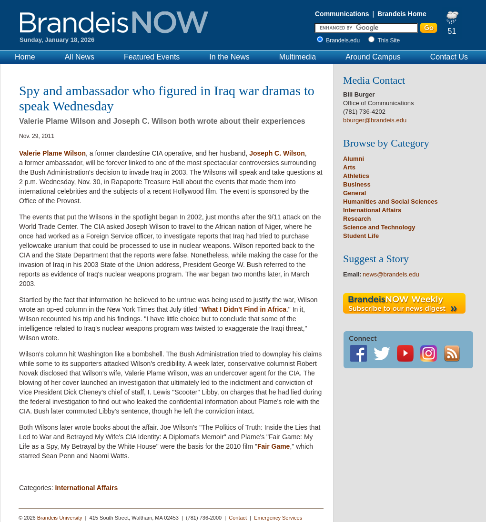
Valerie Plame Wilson (52, 153)
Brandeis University (59, 518)
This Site (389, 40)
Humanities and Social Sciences (390, 201)
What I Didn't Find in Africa (244, 309)
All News (79, 57)
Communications (342, 14)
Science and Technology (379, 227)
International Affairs (86, 488)
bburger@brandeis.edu (374, 120)
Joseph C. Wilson (277, 153)
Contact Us (449, 57)
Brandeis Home (401, 14)
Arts (349, 167)
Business (357, 184)
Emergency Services (278, 518)
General (354, 193)
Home (25, 57)
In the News (229, 57)
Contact (238, 518)
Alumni (353, 158)
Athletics (356, 175)
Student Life (361, 235)
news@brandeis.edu (391, 274)
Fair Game (273, 446)
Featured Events (152, 57)
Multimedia (297, 57)
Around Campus (373, 57)
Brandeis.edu (345, 40)
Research (357, 218)
